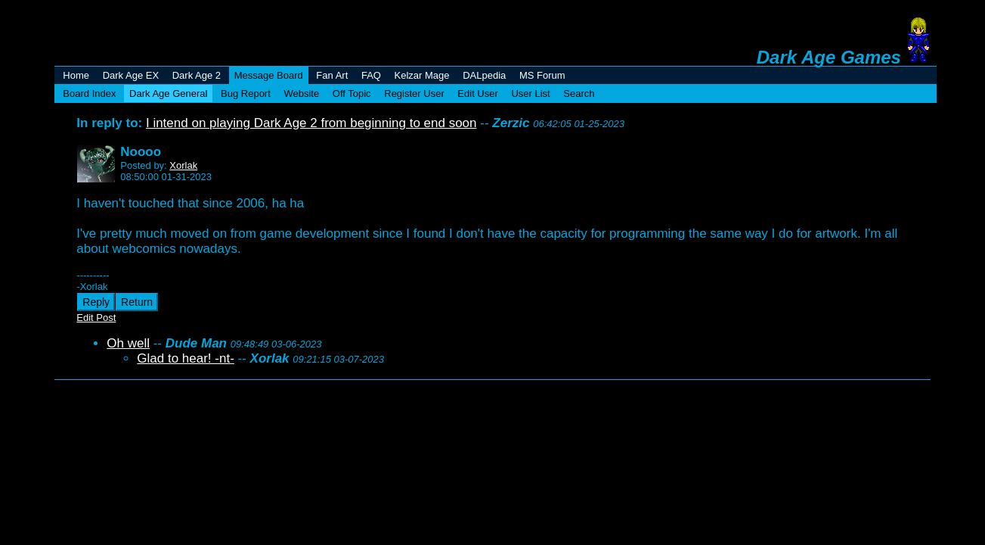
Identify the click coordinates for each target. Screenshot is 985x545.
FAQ (371, 75)
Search (578, 93)
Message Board (268, 75)
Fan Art (332, 75)
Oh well (128, 343)
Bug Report (246, 93)
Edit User (477, 93)
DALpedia (484, 75)
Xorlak (183, 165)
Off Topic (352, 93)
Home (76, 75)
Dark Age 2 (196, 75)
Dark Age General (168, 93)
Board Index (89, 93)
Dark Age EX (131, 75)
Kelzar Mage (422, 75)
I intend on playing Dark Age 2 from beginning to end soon (311, 123)
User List (530, 93)
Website (301, 93)
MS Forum (542, 75)
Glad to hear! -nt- (185, 358)
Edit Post (96, 317)
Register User (414, 93)
